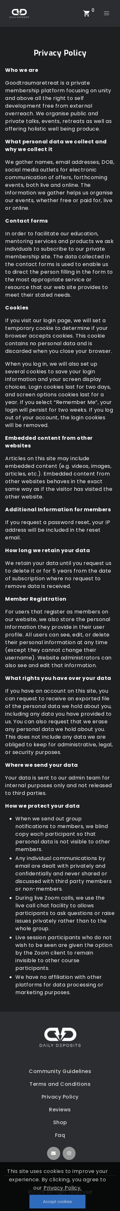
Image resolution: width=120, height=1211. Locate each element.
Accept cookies (57, 1201)
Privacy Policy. (63, 1188)
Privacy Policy (60, 1097)
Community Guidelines (60, 1071)
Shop (60, 1122)
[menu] (106, 13)
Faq (60, 1135)
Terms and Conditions (60, 1084)
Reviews (60, 1109)
